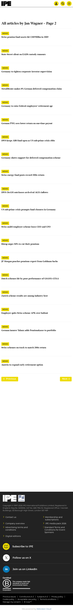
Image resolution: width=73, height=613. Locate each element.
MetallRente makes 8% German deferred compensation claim (31, 88)
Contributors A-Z (26, 597)
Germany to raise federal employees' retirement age (27, 106)
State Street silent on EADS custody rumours (23, 54)
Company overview (15, 523)
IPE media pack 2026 (56, 523)
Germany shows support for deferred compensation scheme (30, 157)
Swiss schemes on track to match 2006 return (23, 347)
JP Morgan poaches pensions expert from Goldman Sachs (29, 261)
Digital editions (13, 536)
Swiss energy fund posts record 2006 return (22, 175)
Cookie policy (8, 599)
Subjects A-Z (42, 597)
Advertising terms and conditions (16, 528)
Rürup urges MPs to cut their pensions (20, 244)
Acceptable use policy (27, 599)
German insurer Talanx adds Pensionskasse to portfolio (28, 330)
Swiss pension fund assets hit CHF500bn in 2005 (24, 37)
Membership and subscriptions (53, 518)
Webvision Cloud (44, 609)
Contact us (10, 517)
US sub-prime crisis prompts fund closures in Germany (28, 209)
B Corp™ (28, 602)
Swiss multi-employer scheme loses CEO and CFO (26, 226)
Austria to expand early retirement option (22, 364)
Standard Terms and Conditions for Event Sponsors (55, 530)
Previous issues (9, 597)
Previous (11, 378)
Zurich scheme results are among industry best (24, 295)
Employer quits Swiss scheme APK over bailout (24, 313)
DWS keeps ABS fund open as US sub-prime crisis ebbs (28, 140)
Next (67, 378)
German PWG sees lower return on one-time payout (26, 123)
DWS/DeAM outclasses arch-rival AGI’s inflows (24, 192)
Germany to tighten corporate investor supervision (26, 71)
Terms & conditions (48, 599)
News (5, 33)
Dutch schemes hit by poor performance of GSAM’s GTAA (30, 278)
